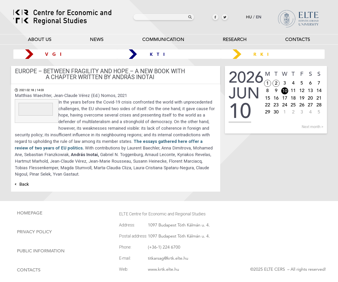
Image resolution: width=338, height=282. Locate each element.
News (97, 39)
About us (39, 40)
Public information (41, 251)
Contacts (297, 39)
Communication (163, 40)
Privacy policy (34, 232)
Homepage (29, 213)
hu (249, 17)
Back (24, 184)
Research (235, 40)
